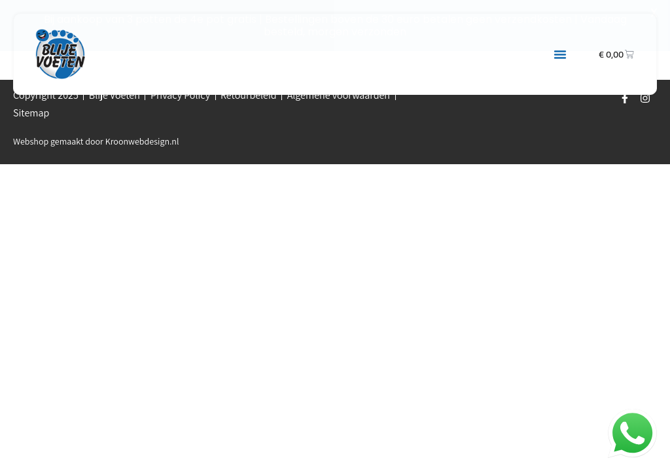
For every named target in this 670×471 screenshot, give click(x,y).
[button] (560, 54)
